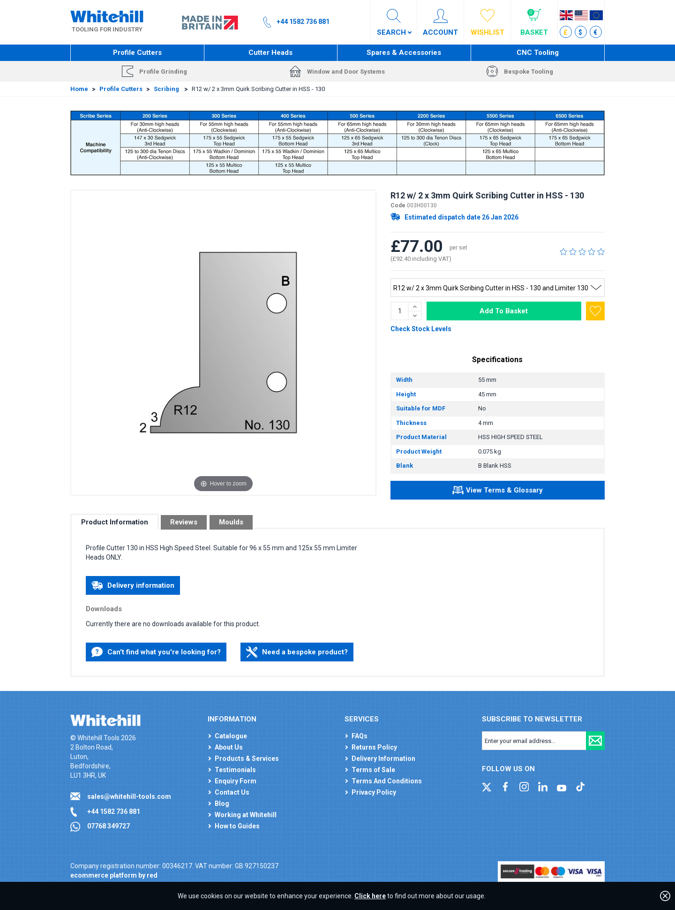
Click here (370, 896)
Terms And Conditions (387, 781)
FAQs (360, 736)
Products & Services (247, 758)
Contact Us (232, 792)
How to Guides (237, 826)
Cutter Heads (270, 52)
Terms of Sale (373, 770)
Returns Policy (374, 747)
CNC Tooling (538, 52)
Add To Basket (504, 311)
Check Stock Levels (420, 329)
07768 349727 (108, 826)
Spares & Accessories (404, 52)
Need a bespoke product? (297, 652)
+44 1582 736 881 (113, 811)
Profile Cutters (137, 52)
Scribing (167, 88)
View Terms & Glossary (497, 491)
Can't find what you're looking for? (156, 652)
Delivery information (132, 585)
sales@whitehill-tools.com (129, 796)
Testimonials (235, 770)
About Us (229, 747)
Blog (222, 803)
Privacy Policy (374, 792)
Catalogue (231, 736)
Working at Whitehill (246, 815)
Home (79, 88)
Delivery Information (383, 758)
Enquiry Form (235, 781)
